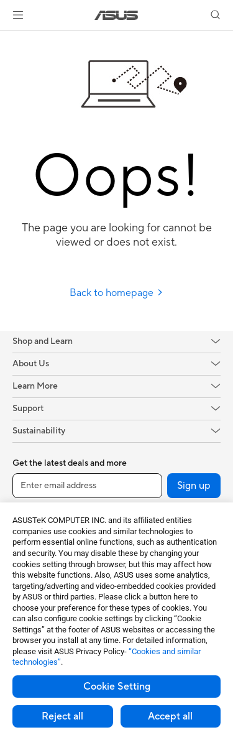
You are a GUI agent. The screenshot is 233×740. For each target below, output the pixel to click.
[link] (116, 15)
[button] (18, 15)
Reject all (62, 716)
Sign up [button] (194, 485)
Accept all (170, 716)
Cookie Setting (116, 686)
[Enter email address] (87, 485)
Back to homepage (116, 293)
